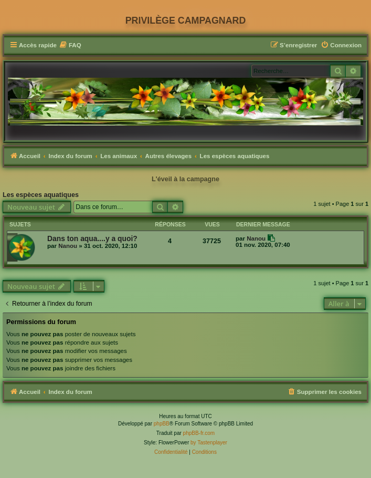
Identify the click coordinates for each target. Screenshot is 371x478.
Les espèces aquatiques (41, 195)
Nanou (67, 246)
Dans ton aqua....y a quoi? (92, 238)
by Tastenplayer (208, 442)
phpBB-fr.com (199, 433)
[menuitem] (70, 45)
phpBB (161, 424)
